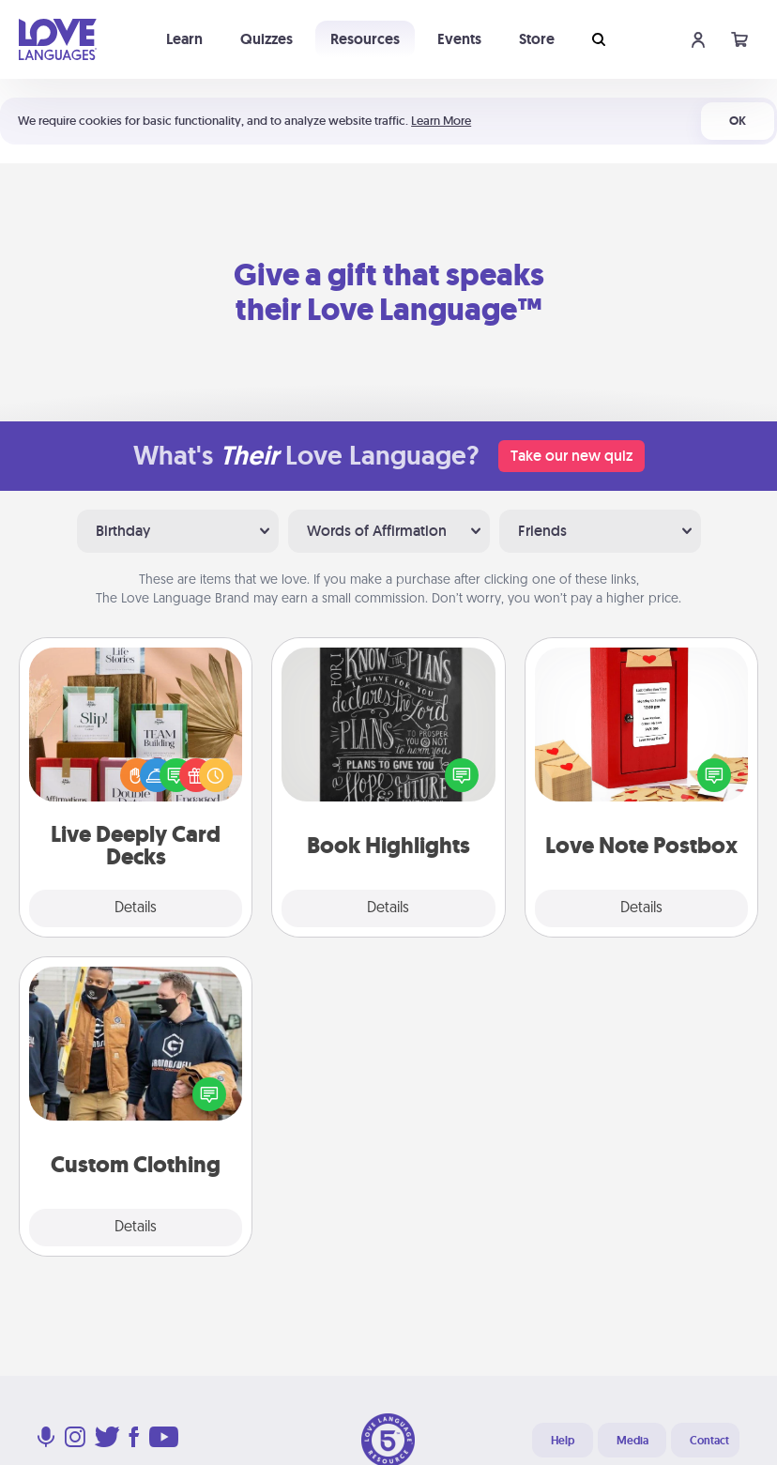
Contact (709, 1440)
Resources (365, 39)
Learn (184, 39)
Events (459, 39)
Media (632, 1440)
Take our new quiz (571, 455)
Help (562, 1440)
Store (537, 39)
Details (135, 908)
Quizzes (266, 39)
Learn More (441, 121)
